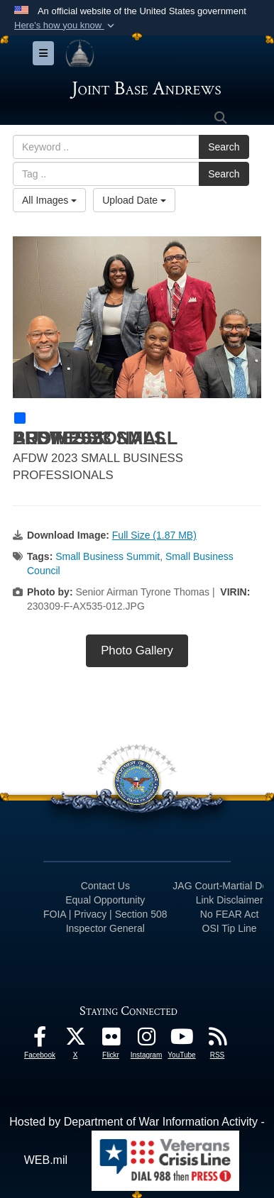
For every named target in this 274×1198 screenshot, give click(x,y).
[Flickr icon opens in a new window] (110, 1040)
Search (223, 147)
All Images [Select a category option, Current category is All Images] (49, 200)
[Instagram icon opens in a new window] (146, 1040)
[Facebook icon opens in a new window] (39, 1040)
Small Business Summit (107, 556)
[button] (65, 25)
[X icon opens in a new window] (75, 1040)
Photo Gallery (137, 650)
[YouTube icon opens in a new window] (181, 1040)
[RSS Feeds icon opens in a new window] (217, 1040)
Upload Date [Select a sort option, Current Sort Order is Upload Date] (134, 200)
